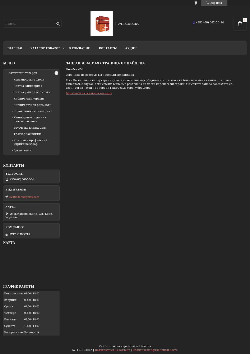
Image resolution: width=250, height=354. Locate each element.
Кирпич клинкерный (29, 98)
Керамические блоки (29, 79)
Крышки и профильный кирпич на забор (31, 142)
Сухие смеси (22, 150)
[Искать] (58, 24)
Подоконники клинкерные (33, 111)
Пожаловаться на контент (112, 350)
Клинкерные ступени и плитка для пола (30, 119)
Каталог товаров (45, 48)
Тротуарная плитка (28, 134)
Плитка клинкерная (28, 86)
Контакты (108, 48)
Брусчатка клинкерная (30, 127)
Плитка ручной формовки (32, 92)
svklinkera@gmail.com (24, 196)
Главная (14, 48)
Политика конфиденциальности (155, 350)
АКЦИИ (131, 48)
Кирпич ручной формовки (32, 105)
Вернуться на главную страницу (89, 93)
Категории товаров (22, 73)
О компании (80, 48)
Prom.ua (146, 346)
